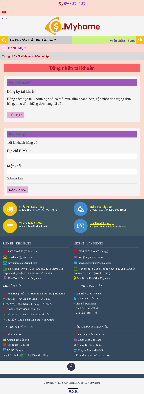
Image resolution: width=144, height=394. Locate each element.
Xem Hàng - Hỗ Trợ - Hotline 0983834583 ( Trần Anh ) (34, 293)
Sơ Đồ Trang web (14, 350)
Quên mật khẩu (15, 178)
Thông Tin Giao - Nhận (88, 345)
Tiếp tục (15, 115)
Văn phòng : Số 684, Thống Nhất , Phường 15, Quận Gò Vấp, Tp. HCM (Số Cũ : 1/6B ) (104, 271)
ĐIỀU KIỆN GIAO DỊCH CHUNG (92, 355)
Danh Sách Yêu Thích (86, 307)
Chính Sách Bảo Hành (87, 340)
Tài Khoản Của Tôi (86, 298)
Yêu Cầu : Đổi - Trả (85, 312)
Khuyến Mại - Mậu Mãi (89, 350)
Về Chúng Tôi (12, 335)
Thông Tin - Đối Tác (16, 345)
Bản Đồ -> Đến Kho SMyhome (92, 278)
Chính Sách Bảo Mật (16, 340)
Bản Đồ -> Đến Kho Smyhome (22, 278)
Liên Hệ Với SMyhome (87, 293)
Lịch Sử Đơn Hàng (85, 303)
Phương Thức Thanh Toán (90, 334)
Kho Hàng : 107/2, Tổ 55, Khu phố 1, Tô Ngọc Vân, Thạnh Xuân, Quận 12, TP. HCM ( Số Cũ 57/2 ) (33, 271)
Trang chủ (8, 56)
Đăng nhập (42, 56)
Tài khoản (25, 56)
